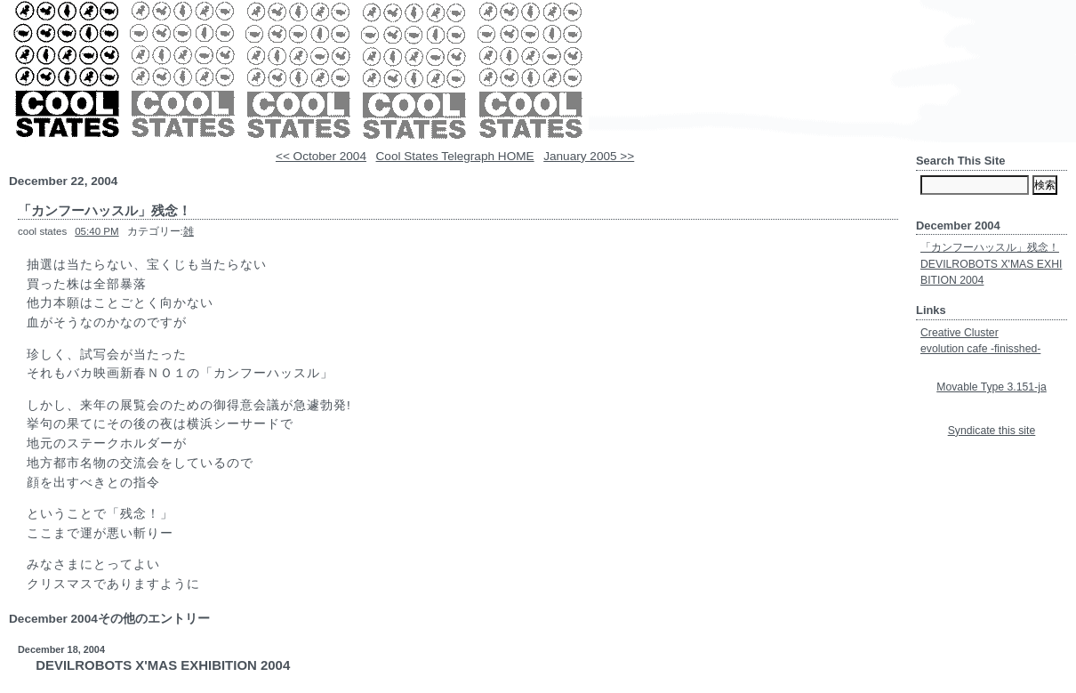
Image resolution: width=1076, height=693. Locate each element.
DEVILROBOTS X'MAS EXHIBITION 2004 (163, 665)
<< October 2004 (321, 156)
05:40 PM (96, 231)
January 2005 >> (588, 156)
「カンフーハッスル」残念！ (989, 247)
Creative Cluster (959, 332)
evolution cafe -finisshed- (980, 348)
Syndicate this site (992, 430)
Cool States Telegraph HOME (455, 156)
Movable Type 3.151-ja (991, 387)
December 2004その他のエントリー (109, 618)
